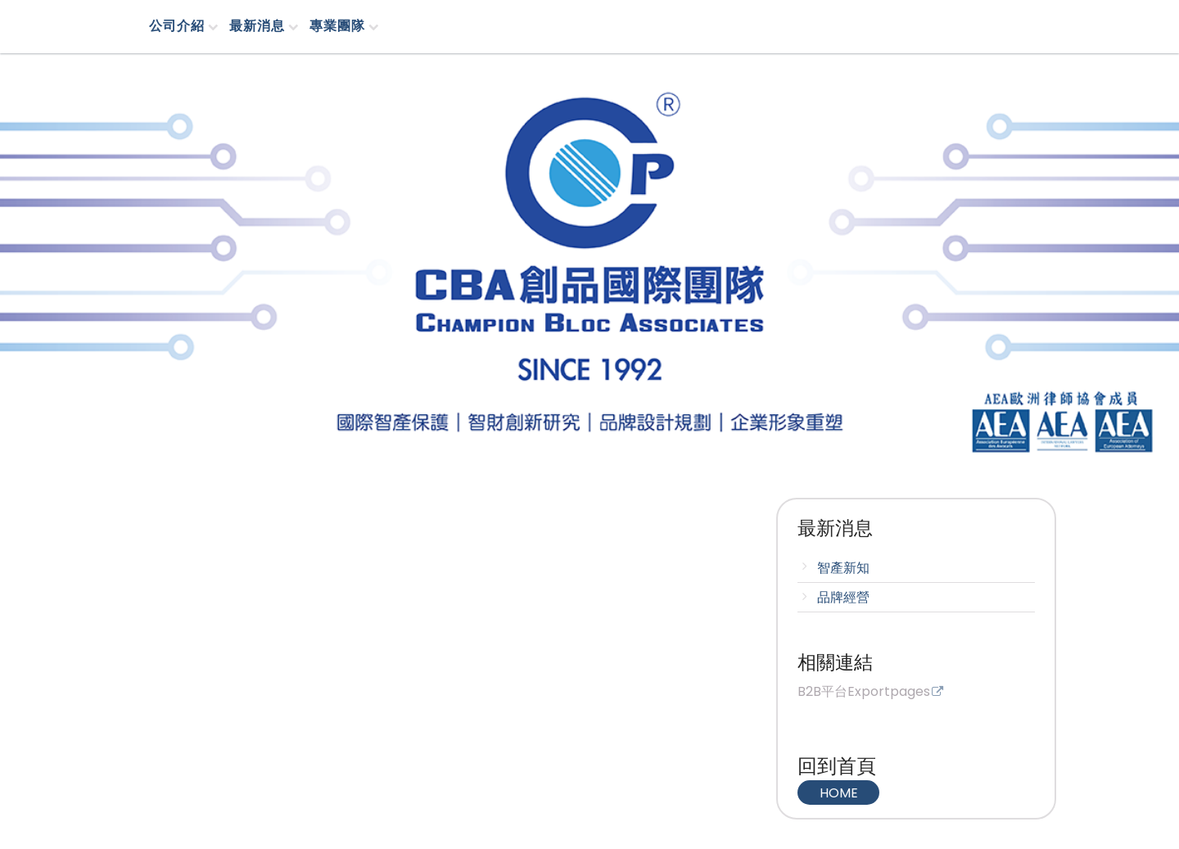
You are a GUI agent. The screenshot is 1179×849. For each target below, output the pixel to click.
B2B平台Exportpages (863, 692)
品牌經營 (843, 597)
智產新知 (843, 567)
